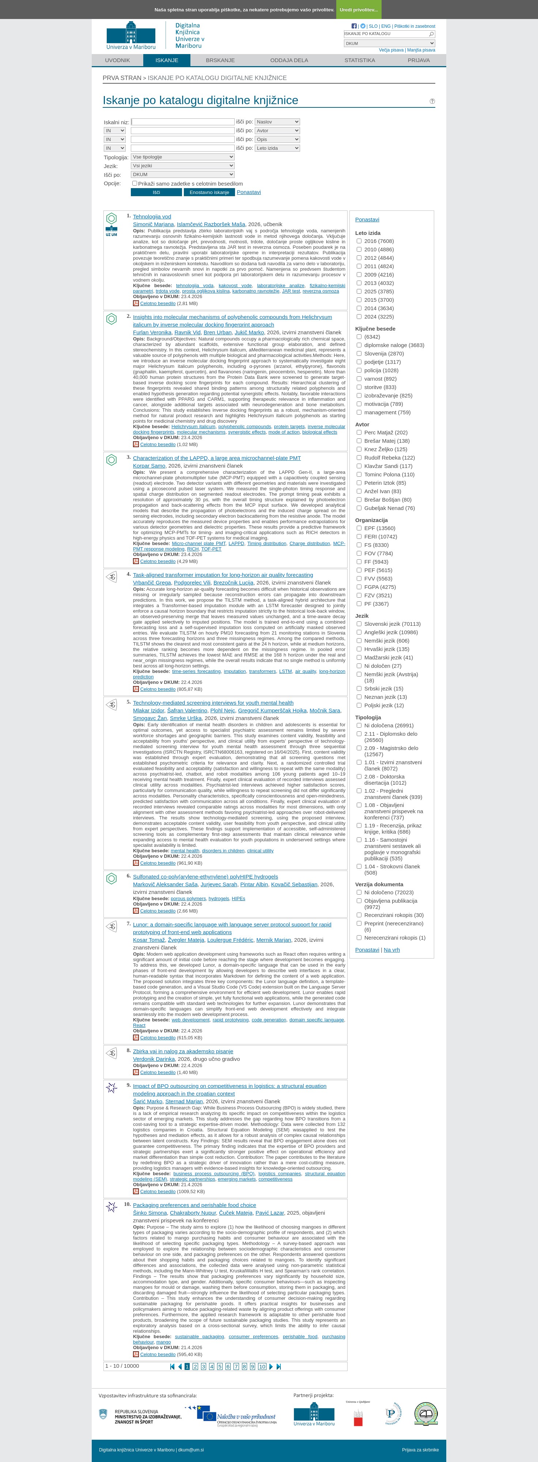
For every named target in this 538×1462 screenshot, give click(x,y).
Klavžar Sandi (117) (385, 466)
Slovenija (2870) (380, 353)
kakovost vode (235, 285)
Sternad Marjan (184, 1101)
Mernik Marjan (273, 940)
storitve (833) (377, 387)
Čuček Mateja (236, 1213)
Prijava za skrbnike (420, 1450)
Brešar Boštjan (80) (384, 499)
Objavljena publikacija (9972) (387, 904)
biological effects (319, 432)
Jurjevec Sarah (219, 884)
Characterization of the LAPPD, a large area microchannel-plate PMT (217, 458)
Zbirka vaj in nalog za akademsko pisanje (183, 1051)
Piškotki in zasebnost (414, 26)
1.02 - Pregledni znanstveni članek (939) (389, 794)
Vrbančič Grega (152, 582)
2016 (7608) (375, 241)
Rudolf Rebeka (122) (386, 457)
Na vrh (392, 950)
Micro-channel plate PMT (199, 543)
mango (163, 1342)
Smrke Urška (186, 718)
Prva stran (122, 78)
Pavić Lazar (269, 1213)
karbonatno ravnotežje (256, 291)
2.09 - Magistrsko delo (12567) (387, 751)
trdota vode (167, 291)
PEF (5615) (375, 570)
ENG (386, 26)
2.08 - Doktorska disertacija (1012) (381, 779)
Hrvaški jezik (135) (383, 649)
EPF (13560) (376, 528)
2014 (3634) (375, 308)
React (139, 1025)
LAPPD (237, 543)
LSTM (285, 671)
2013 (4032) (375, 283)
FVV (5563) (375, 578)
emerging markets (237, 1179)
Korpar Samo (149, 465)
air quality (305, 671)
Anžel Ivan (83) (379, 491)
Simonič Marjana (153, 224)
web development (190, 1020)
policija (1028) (377, 370)
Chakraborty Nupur (193, 1213)
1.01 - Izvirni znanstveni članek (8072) (389, 765)
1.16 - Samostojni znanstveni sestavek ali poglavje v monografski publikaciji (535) (389, 849)
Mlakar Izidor (148, 710)
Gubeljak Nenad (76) (386, 508)
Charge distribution (309, 543)
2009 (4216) (375, 274)
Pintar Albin (254, 884)
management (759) (384, 412)
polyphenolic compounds (245, 426)
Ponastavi (249, 192)
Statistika (360, 60)
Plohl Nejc (223, 710)
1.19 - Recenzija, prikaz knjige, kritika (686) (389, 828)
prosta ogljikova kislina (206, 291)
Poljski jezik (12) (380, 705)
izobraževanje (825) (385, 395)
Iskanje (166, 60)
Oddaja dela (289, 60)
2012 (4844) (375, 258)
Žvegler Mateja (186, 940)
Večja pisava (391, 50)
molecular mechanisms (201, 432)
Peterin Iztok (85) (381, 483)
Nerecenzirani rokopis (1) (391, 937)
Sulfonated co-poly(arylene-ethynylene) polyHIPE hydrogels (205, 876)
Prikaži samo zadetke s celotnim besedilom (190, 183)
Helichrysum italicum (193, 426)
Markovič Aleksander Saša (165, 884)
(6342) (368, 337)
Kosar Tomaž (149, 940)
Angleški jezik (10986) (387, 632)
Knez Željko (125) (382, 449)
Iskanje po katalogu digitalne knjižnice (217, 78)
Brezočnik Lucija (233, 582)
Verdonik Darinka (154, 1059)
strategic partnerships (192, 1179)
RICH (193, 549)
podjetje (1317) (379, 362)
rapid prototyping (231, 1020)
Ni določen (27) (379, 666)
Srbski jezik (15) (380, 688)
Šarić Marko (147, 1101)
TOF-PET (211, 549)
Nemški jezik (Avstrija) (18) (387, 677)
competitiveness (275, 1179)
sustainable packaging (199, 1336)
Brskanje (220, 60)
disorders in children (223, 850)
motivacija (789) (380, 404)
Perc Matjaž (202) (382, 432)
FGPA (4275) (376, 587)
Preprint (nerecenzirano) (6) (390, 926)
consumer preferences (253, 1336)
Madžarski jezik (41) (385, 657)
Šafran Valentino (187, 710)
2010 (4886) (375, 249)
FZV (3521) (374, 595)
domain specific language (316, 1020)
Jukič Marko (249, 332)
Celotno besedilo (158, 303)
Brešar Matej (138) (383, 441)
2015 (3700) (375, 300)
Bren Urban (218, 332)
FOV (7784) (375, 553)
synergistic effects (247, 432)
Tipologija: (116, 157)
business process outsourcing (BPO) (214, 1173)
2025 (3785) (375, 291)
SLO (373, 26)
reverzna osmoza (321, 291)
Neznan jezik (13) (382, 697)
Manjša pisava (421, 50)
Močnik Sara (325, 710)
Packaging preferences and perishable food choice (194, 1205)
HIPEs (238, 898)
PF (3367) (373, 604)
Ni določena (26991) (385, 725)
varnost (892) (377, 379)
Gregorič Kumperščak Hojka (272, 710)
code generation (269, 1020)
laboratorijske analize (280, 285)
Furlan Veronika (152, 332)
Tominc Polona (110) (386, 474)
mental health (185, 850)
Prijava (419, 60)
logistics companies (279, 1173)
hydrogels (219, 898)
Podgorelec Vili (192, 582)
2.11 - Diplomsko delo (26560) (387, 737)
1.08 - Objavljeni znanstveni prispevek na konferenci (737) (390, 811)
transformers (262, 671)
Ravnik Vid (187, 332)
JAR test (291, 291)
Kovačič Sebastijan (294, 884)
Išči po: (112, 175)
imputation (235, 671)
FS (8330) (373, 545)
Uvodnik (117, 60)
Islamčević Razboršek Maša (211, 224)
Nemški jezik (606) (383, 640)
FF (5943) (373, 562)
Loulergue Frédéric (230, 940)
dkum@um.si (191, 1450)
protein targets (289, 426)
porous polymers (188, 898)
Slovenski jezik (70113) (389, 624)
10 (262, 1366)
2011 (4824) (375, 266)
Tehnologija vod (152, 216)
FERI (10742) (377, 536)
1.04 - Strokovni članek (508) (388, 869)
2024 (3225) (375, 316)
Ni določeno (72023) (385, 892)
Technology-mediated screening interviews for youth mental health (213, 703)
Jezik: (111, 166)
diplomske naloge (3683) (390, 345)
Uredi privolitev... (359, 9)
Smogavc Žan (150, 718)
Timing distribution (267, 543)
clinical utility (260, 850)
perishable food (300, 1336)
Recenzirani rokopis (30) (390, 915)
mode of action (283, 432)
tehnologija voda (194, 285)
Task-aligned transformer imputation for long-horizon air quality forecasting (223, 575)
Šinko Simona (150, 1213)
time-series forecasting (196, 671)
